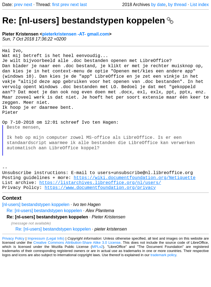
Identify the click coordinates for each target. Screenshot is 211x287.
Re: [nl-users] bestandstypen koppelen (87, 20)
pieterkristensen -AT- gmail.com (75, 34)
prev (18, 4)
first (55, 4)
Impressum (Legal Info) (46, 266)
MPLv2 (97, 274)
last (83, 4)
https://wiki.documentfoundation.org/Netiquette (135, 203)
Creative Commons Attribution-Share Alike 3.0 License (77, 270)
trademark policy (163, 283)
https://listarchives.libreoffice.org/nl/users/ (100, 209)
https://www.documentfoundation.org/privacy (100, 215)
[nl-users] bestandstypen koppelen (36, 232)
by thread (177, 4)
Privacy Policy (13, 266)
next (28, 4)
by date (158, 4)
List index (199, 4)
